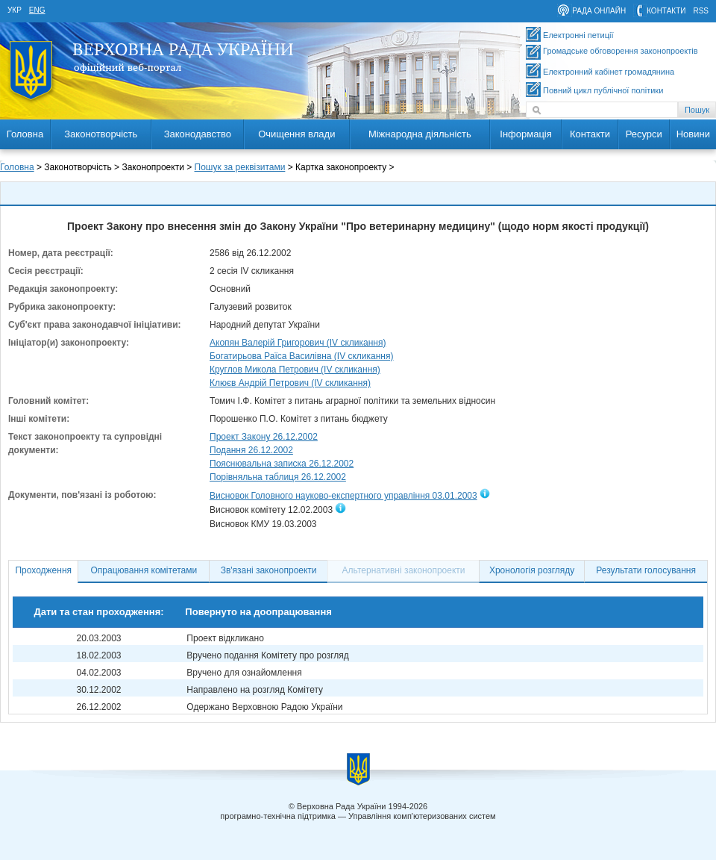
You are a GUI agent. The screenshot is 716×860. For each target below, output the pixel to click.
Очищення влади (296, 134)
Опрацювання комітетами (144, 570)
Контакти (590, 134)
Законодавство (197, 134)
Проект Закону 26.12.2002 (264, 436)
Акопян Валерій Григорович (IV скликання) (298, 342)
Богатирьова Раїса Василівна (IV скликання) (302, 356)
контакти (666, 11)
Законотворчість (100, 134)
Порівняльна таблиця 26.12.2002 (278, 477)
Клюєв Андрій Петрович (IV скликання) (290, 383)
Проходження (43, 570)
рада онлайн (599, 11)
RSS (701, 11)
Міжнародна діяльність (419, 134)
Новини (693, 134)
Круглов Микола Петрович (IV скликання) (295, 369)
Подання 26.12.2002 (251, 450)
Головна (25, 134)
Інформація (526, 134)
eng (37, 10)
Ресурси (644, 134)
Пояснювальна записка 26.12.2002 (282, 463)
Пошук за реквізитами (240, 167)
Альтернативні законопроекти (403, 570)
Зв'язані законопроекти (269, 570)
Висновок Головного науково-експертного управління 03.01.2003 (343, 495)
